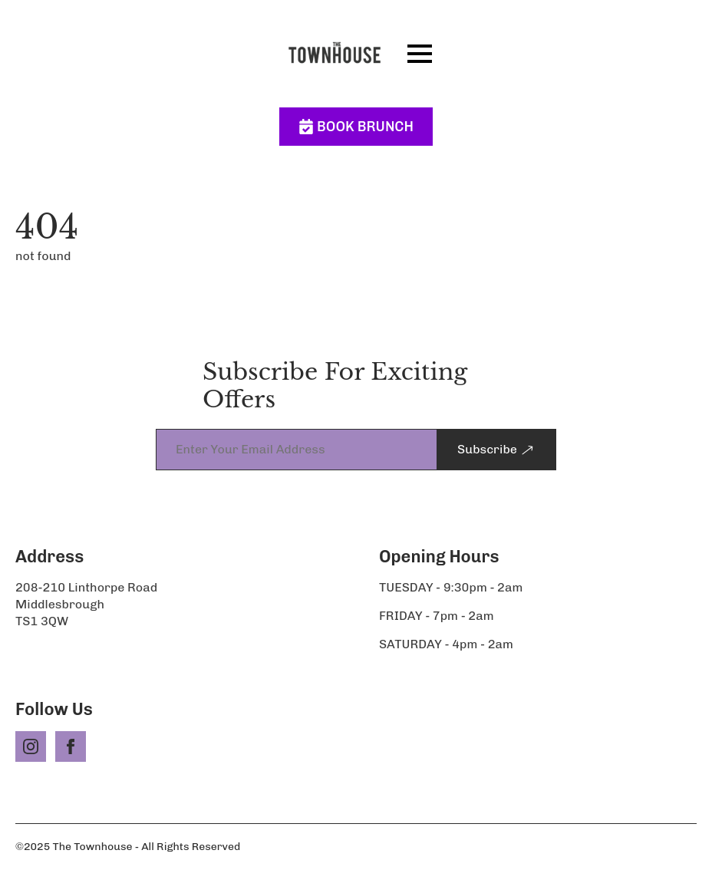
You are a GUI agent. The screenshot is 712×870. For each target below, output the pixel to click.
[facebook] (70, 746)
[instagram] (30, 746)
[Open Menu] (419, 53)
